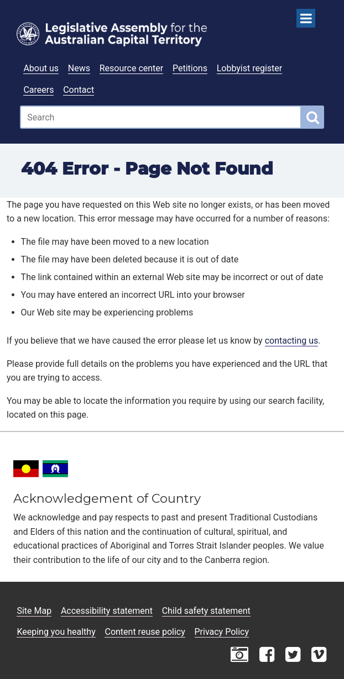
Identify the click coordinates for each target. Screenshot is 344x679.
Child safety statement (206, 611)
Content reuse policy (145, 632)
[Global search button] (312, 117)
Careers (38, 90)
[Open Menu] (305, 18)
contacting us (292, 340)
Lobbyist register (250, 68)
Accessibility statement (107, 611)
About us (41, 68)
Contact (78, 90)
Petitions (190, 68)
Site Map (34, 611)
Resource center (131, 68)
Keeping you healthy (56, 632)
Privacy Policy (222, 632)
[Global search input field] (160, 117)
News (79, 68)
